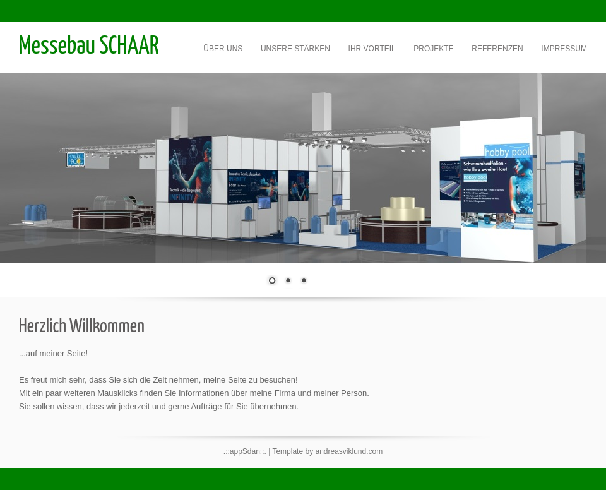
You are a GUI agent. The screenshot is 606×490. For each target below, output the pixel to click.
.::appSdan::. (244, 451)
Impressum (564, 48)
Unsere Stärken (295, 48)
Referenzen (497, 48)
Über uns (222, 48)
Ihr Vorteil (372, 48)
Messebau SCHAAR (89, 47)
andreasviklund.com (349, 451)
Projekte (433, 48)
